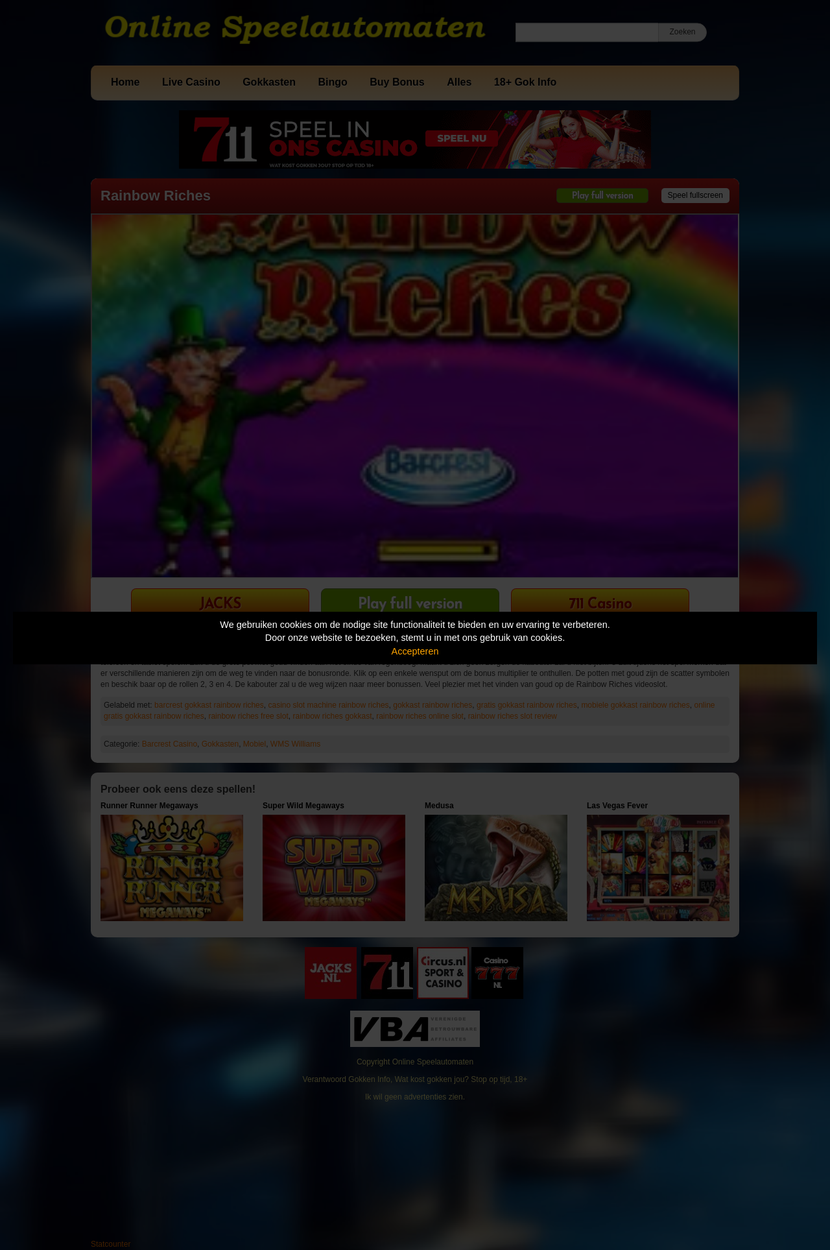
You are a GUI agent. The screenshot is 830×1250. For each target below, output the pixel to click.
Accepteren (415, 651)
